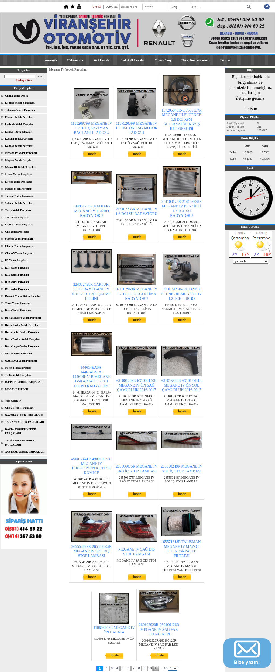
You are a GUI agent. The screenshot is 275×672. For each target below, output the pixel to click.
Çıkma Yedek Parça (16, 95)
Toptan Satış (163, 60)
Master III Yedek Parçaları (20, 167)
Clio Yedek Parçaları (17, 231)
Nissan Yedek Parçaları (18, 353)
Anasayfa (51, 60)
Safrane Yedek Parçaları (19, 202)
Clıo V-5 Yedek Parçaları (19, 253)
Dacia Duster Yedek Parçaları (22, 324)
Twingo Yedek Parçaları (19, 195)
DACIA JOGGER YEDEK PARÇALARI (20, 431)
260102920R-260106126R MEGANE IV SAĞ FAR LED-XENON (159, 629)
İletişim (225, 60)
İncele (92, 154)
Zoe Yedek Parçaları (17, 217)
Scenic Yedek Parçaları (18, 174)
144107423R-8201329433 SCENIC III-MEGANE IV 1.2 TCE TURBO (181, 293)
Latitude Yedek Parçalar (19, 124)
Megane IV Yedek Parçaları (21, 152)
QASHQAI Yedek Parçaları (21, 360)
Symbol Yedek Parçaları (19, 238)
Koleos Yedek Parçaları (18, 181)
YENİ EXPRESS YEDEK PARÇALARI (20, 442)
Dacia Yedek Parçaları (18, 310)
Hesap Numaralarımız (195, 60)
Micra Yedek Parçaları (18, 367)
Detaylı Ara (24, 80)
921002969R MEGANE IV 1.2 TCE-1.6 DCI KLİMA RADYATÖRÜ (136, 293)
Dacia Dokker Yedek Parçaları (22, 339)
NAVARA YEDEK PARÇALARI (24, 414)
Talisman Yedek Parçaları (20, 110)
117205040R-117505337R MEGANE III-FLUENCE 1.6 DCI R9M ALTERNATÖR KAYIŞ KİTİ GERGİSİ (181, 119)
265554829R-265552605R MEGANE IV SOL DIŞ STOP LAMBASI (91, 551)
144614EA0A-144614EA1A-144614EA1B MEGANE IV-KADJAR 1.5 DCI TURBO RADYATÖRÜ (91, 376)
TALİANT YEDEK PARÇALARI (24, 421)
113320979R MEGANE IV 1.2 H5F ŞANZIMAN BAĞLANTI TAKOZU (91, 128)
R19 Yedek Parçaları (17, 281)
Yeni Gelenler (13, 400)
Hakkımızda (75, 60)
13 (165, 668)
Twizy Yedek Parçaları (18, 210)
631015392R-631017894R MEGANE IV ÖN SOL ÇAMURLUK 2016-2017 (181, 385)
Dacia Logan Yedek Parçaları (22, 346)
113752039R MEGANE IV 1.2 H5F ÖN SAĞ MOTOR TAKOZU (136, 128)
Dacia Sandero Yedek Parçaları (23, 317)
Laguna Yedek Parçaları (19, 138)
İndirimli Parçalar (133, 60)
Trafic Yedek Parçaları (18, 375)
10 (150, 668)
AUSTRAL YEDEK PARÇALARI (25, 451)
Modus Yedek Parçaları (18, 188)
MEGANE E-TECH (16, 389)
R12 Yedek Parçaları (17, 274)
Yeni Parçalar (102, 60)
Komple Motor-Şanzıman (20, 102)
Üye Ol (96, 6)
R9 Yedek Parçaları (16, 260)
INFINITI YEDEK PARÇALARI (24, 382)
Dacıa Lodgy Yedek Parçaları (22, 331)
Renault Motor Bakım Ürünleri (23, 296)
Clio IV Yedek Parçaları (19, 246)
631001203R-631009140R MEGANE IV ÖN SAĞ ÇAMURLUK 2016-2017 (136, 385)
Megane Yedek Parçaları (19, 160)
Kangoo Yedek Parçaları (19, 145)
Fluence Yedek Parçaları (19, 117)
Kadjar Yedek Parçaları (19, 131)
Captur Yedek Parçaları (19, 224)
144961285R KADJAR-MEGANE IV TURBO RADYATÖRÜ (91, 210)
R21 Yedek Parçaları (17, 289)
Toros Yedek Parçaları (18, 303)
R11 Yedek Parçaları (17, 267)
